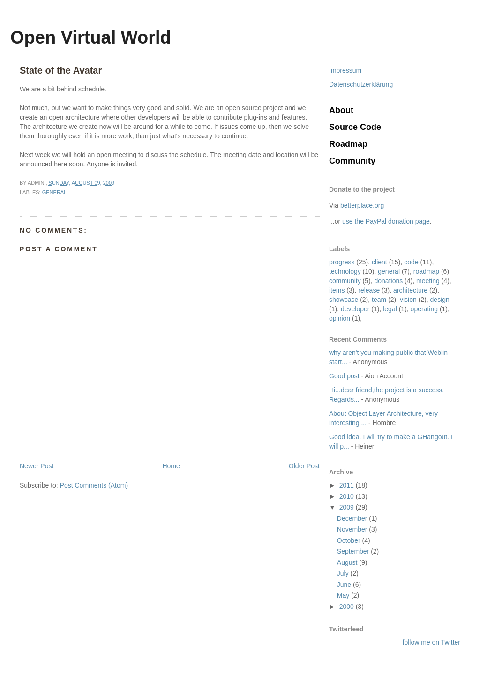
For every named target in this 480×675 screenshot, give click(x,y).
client (379, 262)
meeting (428, 281)
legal (390, 309)
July (344, 573)
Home (171, 466)
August (348, 562)
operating (424, 309)
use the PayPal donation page (386, 221)
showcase (343, 299)
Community (352, 160)
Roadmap (348, 144)
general (389, 271)
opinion (339, 318)
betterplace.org (362, 205)
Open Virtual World (90, 37)
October (349, 540)
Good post (344, 376)
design (440, 299)
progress (341, 262)
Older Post (304, 466)
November (353, 529)
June (345, 584)
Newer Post (36, 466)
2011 (347, 485)
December (353, 518)
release (369, 290)
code (411, 262)
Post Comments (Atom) (94, 485)
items (337, 290)
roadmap (426, 271)
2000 (347, 606)
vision (408, 299)
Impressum (345, 70)
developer (355, 309)
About (341, 110)
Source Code (355, 127)
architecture (410, 290)
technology (345, 271)
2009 (347, 507)
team (379, 299)
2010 (347, 496)
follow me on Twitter (431, 642)
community (345, 281)
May (344, 595)
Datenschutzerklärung (361, 84)
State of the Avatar (61, 70)
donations (388, 281)
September (354, 551)
